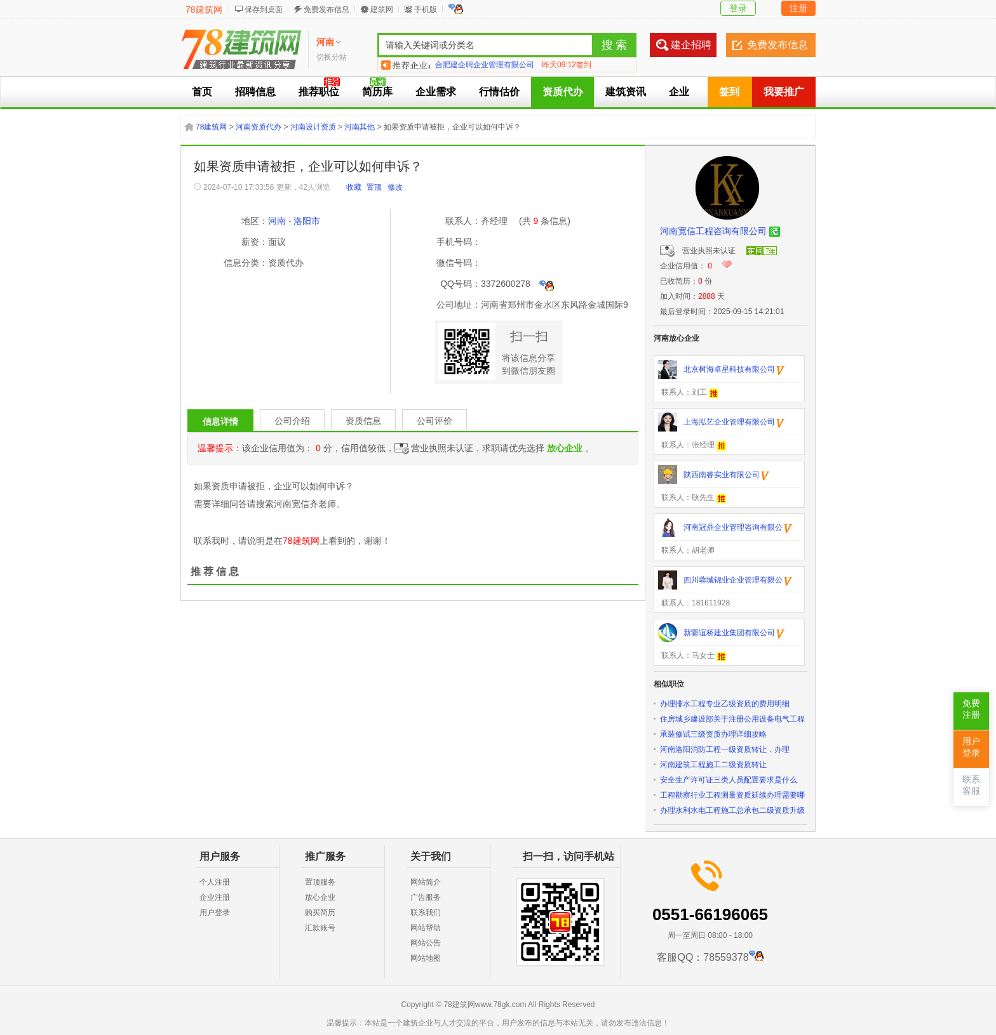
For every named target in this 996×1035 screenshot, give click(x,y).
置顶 (374, 187)
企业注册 (214, 897)
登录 (738, 8)
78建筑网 (203, 9)
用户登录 (214, 912)
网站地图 (425, 958)
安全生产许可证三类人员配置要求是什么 (728, 779)
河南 (277, 221)
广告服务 (425, 897)
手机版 (425, 9)
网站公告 (425, 943)
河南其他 (359, 126)
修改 (395, 187)
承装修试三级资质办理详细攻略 (713, 734)
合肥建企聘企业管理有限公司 (484, 64)
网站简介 (425, 882)
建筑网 (381, 9)
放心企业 (320, 897)
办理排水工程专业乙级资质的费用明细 (725, 703)
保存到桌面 (264, 9)
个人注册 (214, 882)
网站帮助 (425, 927)
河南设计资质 (313, 126)
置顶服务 (320, 882)
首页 (202, 91)
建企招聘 (691, 44)
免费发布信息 (326, 9)
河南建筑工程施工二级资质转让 (713, 764)
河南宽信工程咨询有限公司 (713, 231)
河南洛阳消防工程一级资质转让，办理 (725, 749)
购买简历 (320, 912)
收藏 (353, 187)
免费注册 (971, 709)
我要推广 (784, 91)
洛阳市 (306, 221)
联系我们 (425, 912)
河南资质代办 (258, 126)
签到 (729, 91)
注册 (798, 8)
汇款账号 (320, 927)
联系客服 (971, 785)
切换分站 (331, 57)
